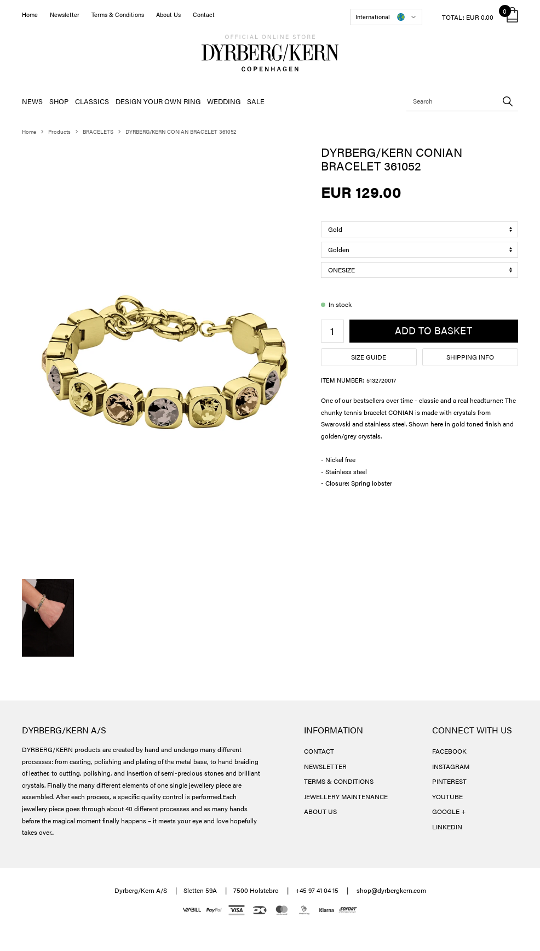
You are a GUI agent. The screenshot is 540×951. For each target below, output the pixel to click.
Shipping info (470, 357)
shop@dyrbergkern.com (391, 890)
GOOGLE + (449, 811)
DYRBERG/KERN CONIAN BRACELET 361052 (180, 131)
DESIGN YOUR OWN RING (158, 101)
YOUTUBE (447, 796)
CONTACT (319, 751)
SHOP (58, 101)
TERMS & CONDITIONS (339, 781)
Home (30, 14)
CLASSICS (92, 101)
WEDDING (223, 101)
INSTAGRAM (450, 766)
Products (59, 131)
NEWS (32, 101)
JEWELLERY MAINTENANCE (346, 796)
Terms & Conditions (117, 14)
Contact (204, 14)
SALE (256, 101)
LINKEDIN (447, 827)
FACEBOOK (449, 751)
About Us (168, 14)
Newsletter (64, 14)
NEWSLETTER (325, 766)
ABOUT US (320, 811)
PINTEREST (449, 781)
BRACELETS (98, 131)
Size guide (368, 357)
